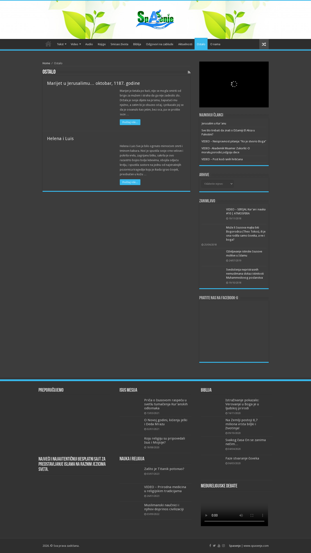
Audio (89, 44)
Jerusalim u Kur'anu (214, 123)
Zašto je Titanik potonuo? (164, 469)
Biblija (137, 44)
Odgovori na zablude (159, 44)
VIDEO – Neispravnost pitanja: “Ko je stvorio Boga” (234, 141)
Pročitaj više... (130, 122)
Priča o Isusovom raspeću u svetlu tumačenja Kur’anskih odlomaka (166, 404)
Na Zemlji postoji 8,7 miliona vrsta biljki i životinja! (241, 424)
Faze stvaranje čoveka (242, 458)
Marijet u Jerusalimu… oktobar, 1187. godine (93, 83)
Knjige (102, 44)
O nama (215, 44)
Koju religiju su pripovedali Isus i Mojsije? (164, 440)
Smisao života (120, 44)
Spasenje (235, 545)
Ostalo (201, 44)
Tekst (60, 44)
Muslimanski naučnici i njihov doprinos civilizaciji (164, 507)
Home (46, 63)
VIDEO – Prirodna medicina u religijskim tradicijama (165, 489)
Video (74, 44)
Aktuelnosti (185, 44)
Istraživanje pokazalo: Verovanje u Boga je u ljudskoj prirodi (242, 404)
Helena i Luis (60, 138)
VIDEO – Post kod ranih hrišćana (222, 159)
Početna (48, 43)
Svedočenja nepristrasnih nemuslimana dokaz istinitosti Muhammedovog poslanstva (245, 273)
